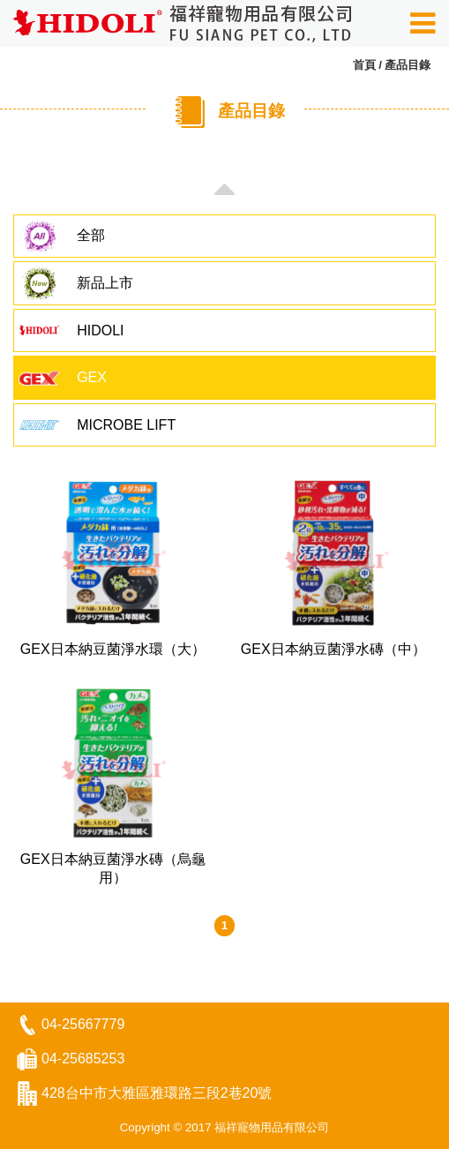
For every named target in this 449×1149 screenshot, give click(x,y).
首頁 (364, 64)
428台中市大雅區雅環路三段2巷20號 (156, 1092)
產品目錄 (407, 64)
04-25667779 (82, 1024)
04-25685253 (82, 1058)
